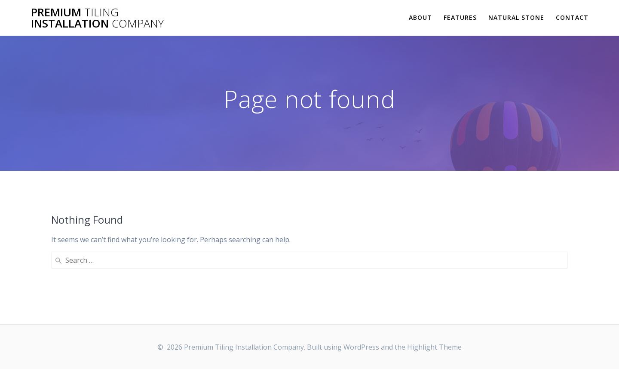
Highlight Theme (434, 347)
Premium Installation (97, 18)
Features (460, 17)
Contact (572, 17)
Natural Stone (516, 17)
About (420, 17)
